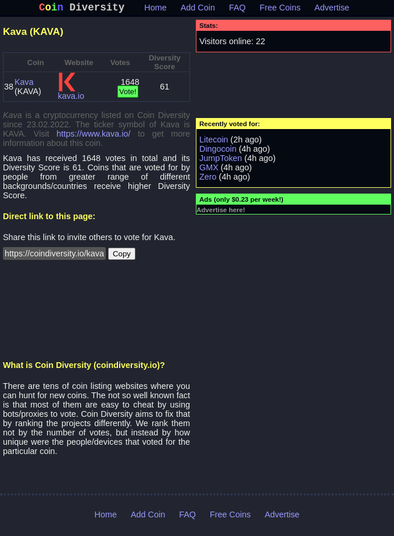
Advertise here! (220, 212)
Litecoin (213, 141)
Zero (208, 179)
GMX (209, 169)
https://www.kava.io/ (93, 136)
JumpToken (220, 160)
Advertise (331, 10)
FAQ (237, 10)
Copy (122, 256)
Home (155, 10)
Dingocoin (218, 151)
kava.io (71, 98)
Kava (24, 84)
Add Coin (198, 10)
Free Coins (280, 10)
